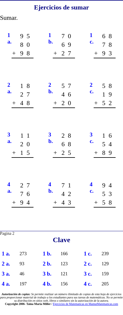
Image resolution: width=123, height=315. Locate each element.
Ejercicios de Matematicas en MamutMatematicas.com (85, 304)
